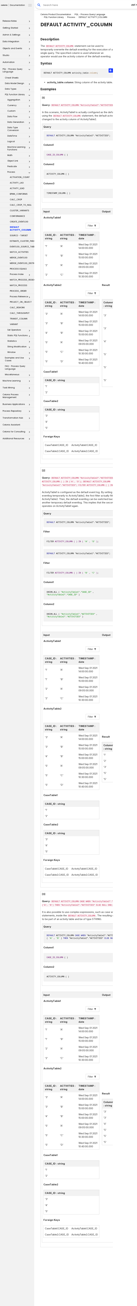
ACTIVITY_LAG (17, 182)
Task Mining (17, 388)
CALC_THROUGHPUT (19, 313)
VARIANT (14, 324)
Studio (17, 56)
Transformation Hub (17, 418)
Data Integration (17, 42)
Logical (19, 142)
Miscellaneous (18, 375)
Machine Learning (17, 381)
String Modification (19, 347)
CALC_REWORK (17, 307)
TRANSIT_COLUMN (18, 318)
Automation (17, 63)
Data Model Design (18, 84)
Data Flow (19, 117)
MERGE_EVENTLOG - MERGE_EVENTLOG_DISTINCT (22, 260)
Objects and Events (17, 49)
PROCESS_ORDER (18, 291)
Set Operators (19, 330)
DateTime (19, 136)
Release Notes (17, 21)
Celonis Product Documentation (55, 14)
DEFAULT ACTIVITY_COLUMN (20, 228)
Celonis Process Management (17, 396)
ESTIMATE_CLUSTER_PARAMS (22, 241)
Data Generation (19, 123)
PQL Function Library (18, 95)
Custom (19, 111)
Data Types (18, 89)
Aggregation (19, 100)
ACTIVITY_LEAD (17, 188)
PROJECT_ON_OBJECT (21, 302)
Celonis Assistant (11, 424)
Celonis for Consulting (17, 432)
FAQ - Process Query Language (15, 367)
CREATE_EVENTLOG (19, 221)
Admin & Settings (17, 35)
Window (19, 353)
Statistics (19, 342)
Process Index (21, 275)
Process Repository (17, 411)
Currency (19, 106)
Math (19, 156)
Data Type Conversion (19, 129)
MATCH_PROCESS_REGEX (22, 279)
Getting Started (17, 28)
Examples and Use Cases (18, 359)
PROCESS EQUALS (18, 268)
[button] (29, 22)
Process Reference (21, 297)
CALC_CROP (16, 199)
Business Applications (17, 405)
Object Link (19, 161)
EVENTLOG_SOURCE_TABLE (22, 246)
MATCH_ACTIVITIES (19, 252)
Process (19, 173)
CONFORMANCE (17, 216)
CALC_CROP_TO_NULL (20, 205)
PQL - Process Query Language (17, 70)
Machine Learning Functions (19, 148)
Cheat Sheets (12, 77)
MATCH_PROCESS (18, 285)
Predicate (19, 167)
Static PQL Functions (19, 336)
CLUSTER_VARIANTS (19, 210)
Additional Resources (17, 439)
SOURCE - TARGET (19, 235)
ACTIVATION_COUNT (20, 177)
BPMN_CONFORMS (19, 194)
